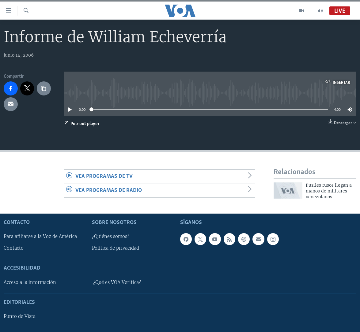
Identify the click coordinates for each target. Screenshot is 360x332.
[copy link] (44, 88)
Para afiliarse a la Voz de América (40, 236)
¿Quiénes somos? (110, 236)
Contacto (14, 248)
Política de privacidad (115, 248)
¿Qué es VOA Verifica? (117, 282)
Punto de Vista (20, 316)
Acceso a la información (30, 282)
